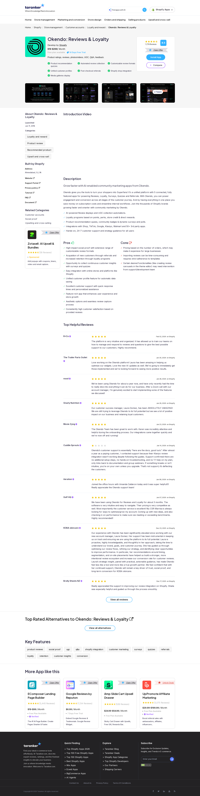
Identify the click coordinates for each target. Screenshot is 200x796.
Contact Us (74, 783)
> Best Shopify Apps (74, 761)
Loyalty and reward (96, 27)
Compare (155, 65)
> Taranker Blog (111, 749)
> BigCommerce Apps (75, 773)
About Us (87, 783)
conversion (82, 656)
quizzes (151, 649)
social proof (54, 649)
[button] (162, 10)
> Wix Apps (70, 765)
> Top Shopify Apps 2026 (77, 749)
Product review (35, 143)
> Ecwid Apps (71, 769)
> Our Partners (110, 765)
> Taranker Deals (111, 753)
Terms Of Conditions (122, 783)
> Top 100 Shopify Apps (76, 757)
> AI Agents (70, 777)
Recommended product (39, 150)
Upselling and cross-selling (38, 223)
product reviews (35, 649)
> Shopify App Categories (115, 757)
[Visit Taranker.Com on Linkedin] (164, 791)
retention (44, 656)
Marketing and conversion (71, 19)
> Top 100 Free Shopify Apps (78, 753)
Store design (94, 19)
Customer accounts (75, 27)
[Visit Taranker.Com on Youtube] (169, 791)
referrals (165, 649)
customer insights (62, 656)
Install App (156, 57)
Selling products (137, 19)
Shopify (37, 27)
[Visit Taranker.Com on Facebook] (153, 791)
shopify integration (94, 649)
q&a (77, 649)
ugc (68, 649)
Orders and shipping (115, 19)
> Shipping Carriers (112, 769)
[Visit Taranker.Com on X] (158, 791)
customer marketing (118, 649)
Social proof (31, 219)
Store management (44, 19)
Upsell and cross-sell (159, 19)
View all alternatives (100, 628)
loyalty (30, 656)
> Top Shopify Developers (115, 761)
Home (28, 19)
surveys (138, 649)
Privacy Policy (102, 783)
